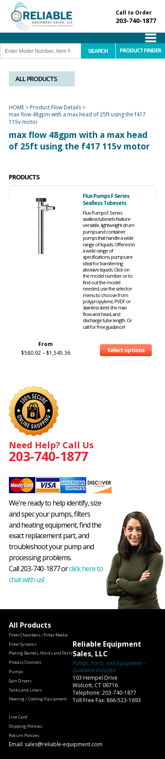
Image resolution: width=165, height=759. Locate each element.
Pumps (16, 671)
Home (16, 107)
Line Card (18, 717)
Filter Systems (23, 644)
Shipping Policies (25, 726)
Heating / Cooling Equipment (38, 699)
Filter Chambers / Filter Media (38, 635)
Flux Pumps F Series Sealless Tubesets (106, 199)
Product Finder (140, 50)
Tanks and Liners (25, 690)
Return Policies (24, 735)
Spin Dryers (20, 681)
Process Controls (25, 662)
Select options (125, 350)
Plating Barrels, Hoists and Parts (41, 653)
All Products (36, 78)
